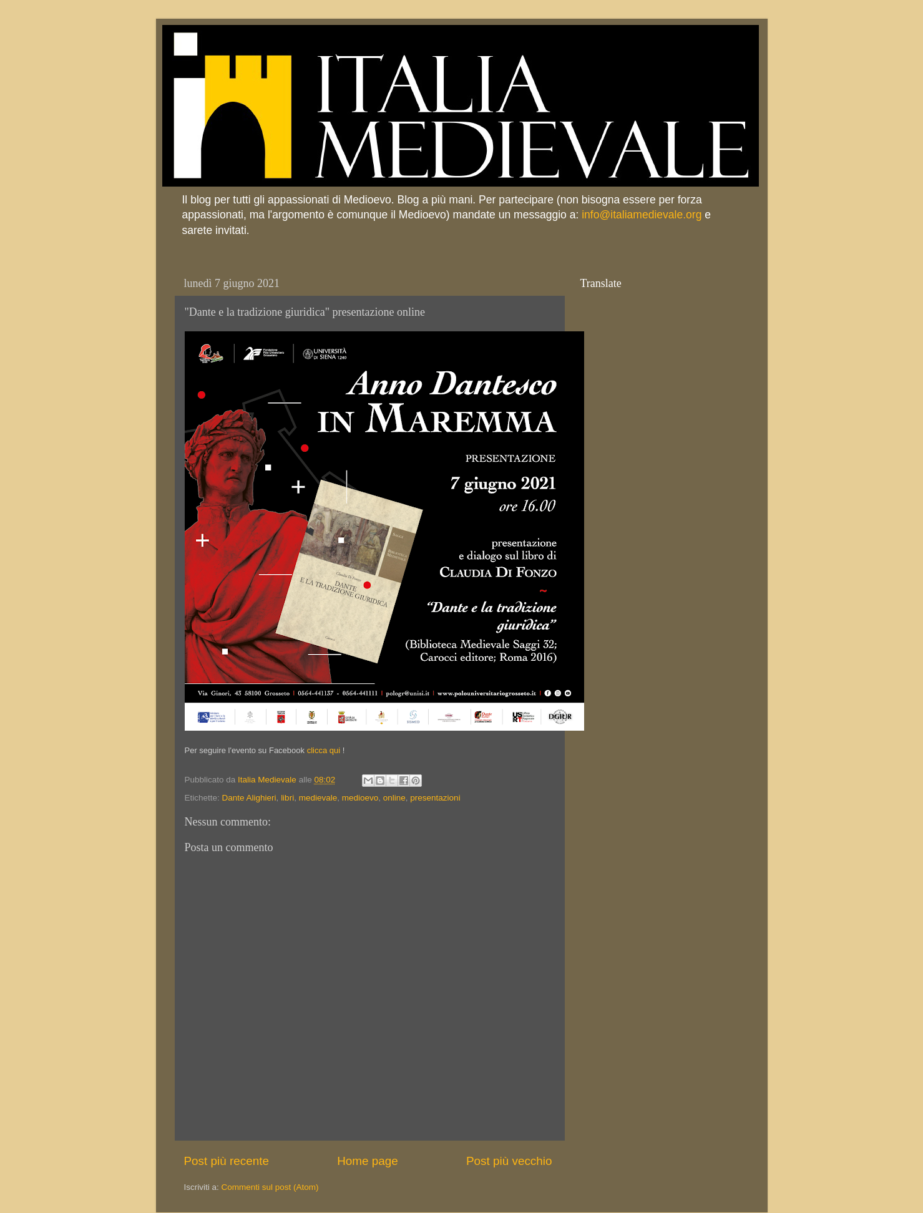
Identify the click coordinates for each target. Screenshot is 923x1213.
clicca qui (323, 750)
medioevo (360, 797)
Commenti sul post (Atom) (270, 1187)
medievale (318, 797)
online (394, 797)
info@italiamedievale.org (641, 214)
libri (287, 797)
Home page (367, 1160)
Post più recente (227, 1160)
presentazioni (435, 797)
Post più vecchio (509, 1160)
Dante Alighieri (249, 797)
